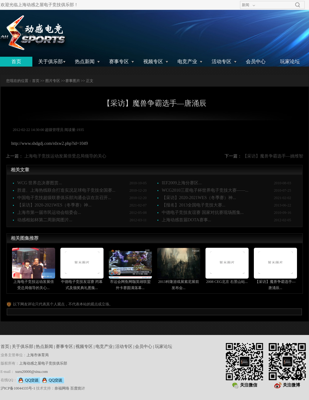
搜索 (297, 5)
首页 (16, 61)
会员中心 (256, 61)
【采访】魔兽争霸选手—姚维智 (273, 156)
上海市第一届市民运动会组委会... (49, 212)
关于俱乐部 (50, 61)
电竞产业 (187, 61)
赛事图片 (72, 81)
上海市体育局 (37, 355)
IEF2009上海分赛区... (182, 183)
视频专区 (153, 61)
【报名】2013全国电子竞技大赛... (194, 205)
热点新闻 (85, 61)
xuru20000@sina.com (31, 371)
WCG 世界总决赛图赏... (39, 183)
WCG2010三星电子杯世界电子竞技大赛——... (205, 190)
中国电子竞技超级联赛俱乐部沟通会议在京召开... (64, 197)
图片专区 (52, 81)
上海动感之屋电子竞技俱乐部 (43, 363)
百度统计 (77, 388)
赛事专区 (119, 61)
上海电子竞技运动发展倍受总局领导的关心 (65, 156)
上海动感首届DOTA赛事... (186, 220)
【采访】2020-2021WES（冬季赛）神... (199, 197)
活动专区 (221, 61)
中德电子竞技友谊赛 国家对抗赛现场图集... (203, 212)
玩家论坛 (290, 61)
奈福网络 (62, 388)
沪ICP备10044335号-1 (18, 388)
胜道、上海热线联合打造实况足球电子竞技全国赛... (66, 190)
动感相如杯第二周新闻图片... (44, 220)
